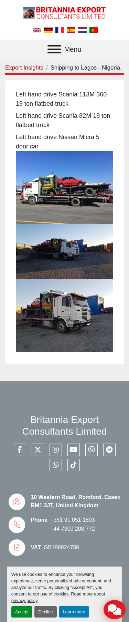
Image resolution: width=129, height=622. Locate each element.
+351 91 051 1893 (72, 520)
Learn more (74, 611)
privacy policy (24, 600)
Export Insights (24, 67)
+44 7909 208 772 (72, 529)
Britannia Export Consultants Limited (64, 425)
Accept (22, 611)
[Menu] (54, 49)
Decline (45, 611)
